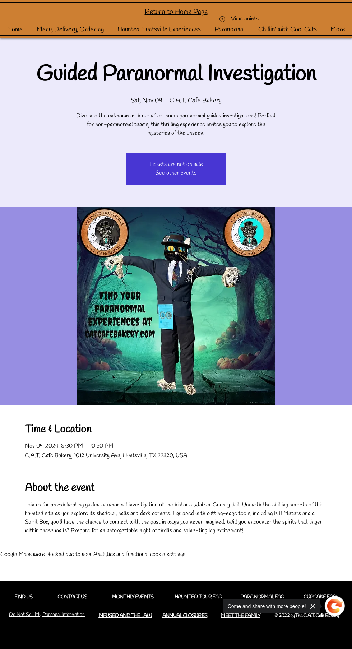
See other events (176, 173)
